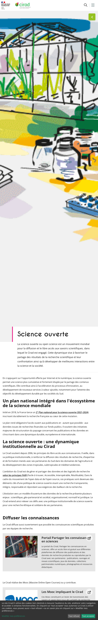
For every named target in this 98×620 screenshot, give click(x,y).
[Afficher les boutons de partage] (92, 16)
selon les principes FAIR (15, 475)
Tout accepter (88, 616)
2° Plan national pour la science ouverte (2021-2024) (62, 412)
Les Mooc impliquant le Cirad (62, 592)
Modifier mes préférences (13, 616)
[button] (85, 5)
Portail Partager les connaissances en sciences (66, 539)
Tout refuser (74, 616)
